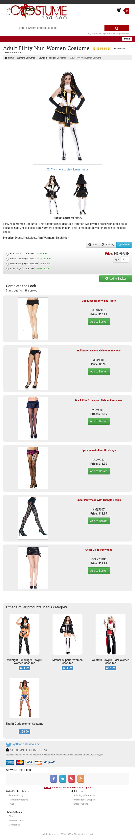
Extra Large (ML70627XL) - (27, 268)
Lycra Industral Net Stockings (99, 450)
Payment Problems (18, 799)
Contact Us (14, 824)
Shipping (107, 244)
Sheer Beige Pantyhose (98, 549)
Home (9, 58)
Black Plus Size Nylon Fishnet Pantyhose (98, 400)
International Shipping (85, 799)
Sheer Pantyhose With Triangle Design (99, 499)
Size (92, 244)
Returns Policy (16, 795)
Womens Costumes (26, 58)
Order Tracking (81, 803)
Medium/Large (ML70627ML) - (28, 263)
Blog (11, 816)
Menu (127, 39)
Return (124, 244)
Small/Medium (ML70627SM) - (28, 258)
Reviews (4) (120, 48)
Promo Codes (16, 820)
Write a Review (13, 52)
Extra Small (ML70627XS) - (26, 253)
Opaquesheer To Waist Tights (99, 300)
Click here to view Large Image (68, 169)
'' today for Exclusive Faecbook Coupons (67, 787)
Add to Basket (115, 278)
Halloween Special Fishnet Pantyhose (99, 350)
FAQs (11, 803)
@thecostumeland (26, 744)
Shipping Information (84, 795)
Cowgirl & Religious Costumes (52, 58)
